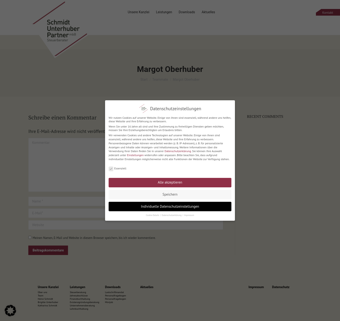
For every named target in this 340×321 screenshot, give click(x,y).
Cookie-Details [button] (153, 212)
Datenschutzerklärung (178, 148)
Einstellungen (135, 152)
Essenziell (117, 165)
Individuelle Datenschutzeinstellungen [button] (170, 203)
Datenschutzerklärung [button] (172, 212)
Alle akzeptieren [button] (170, 179)
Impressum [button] (189, 212)
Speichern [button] (170, 191)
